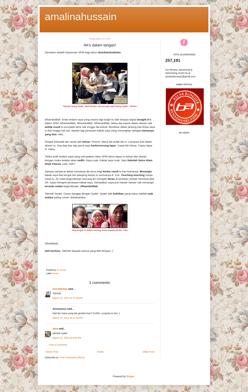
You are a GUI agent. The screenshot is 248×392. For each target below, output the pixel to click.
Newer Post (52, 351)
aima (55, 328)
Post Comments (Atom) (72, 357)
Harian (55, 273)
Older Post (148, 351)
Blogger (130, 376)
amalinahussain (81, 16)
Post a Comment (58, 344)
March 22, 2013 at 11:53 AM (67, 298)
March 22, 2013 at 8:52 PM (67, 337)
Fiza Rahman (60, 289)
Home (100, 351)
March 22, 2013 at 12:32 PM (68, 318)
